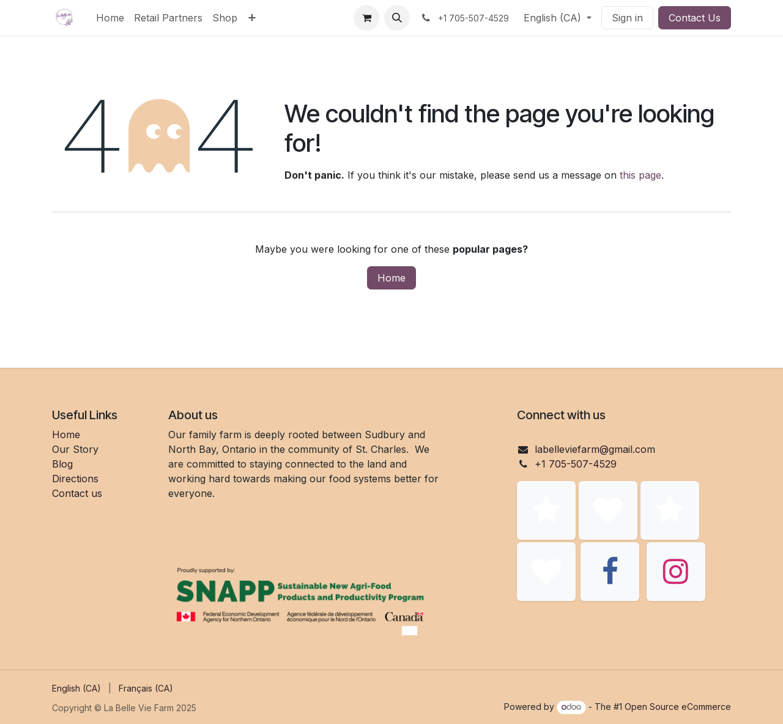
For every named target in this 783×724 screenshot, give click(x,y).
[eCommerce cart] (366, 18)
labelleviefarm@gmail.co (591, 449)
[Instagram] (676, 571)
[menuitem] (110, 18)
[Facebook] (610, 571)
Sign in (627, 18)
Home (391, 278)
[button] (397, 18)
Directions (75, 478)
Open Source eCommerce (678, 706)
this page (640, 175)
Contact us (77, 493)
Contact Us (695, 18)
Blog (62, 464)
